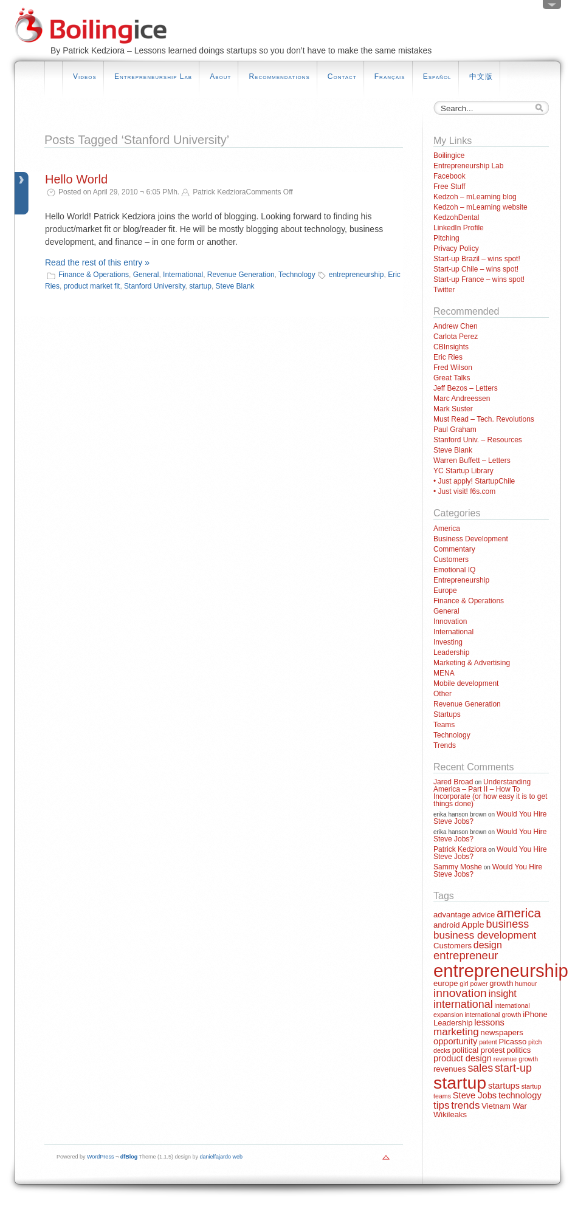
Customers (451, 559)
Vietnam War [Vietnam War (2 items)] (504, 1106)
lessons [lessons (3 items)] (489, 1022)
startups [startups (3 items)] (504, 1085)
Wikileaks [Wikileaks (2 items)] (450, 1114)
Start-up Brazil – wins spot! (476, 259)
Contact (342, 76)
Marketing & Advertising (471, 663)
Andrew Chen (455, 326)
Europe (445, 590)
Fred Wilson (452, 367)
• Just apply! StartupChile (474, 481)
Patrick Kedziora (459, 849)
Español (437, 76)
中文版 (481, 76)
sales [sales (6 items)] (480, 1068)
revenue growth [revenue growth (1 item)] (516, 1059)
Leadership (451, 652)
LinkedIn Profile (458, 228)
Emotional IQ (454, 570)
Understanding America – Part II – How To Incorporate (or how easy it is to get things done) (490, 793)
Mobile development (465, 683)
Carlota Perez (455, 336)
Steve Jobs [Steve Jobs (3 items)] (475, 1095)
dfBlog (129, 1157)
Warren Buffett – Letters (472, 460)
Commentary (454, 549)
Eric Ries (448, 357)
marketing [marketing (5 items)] (456, 1032)
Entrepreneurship (461, 580)
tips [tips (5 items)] (441, 1105)
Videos (85, 76)
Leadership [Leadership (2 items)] (452, 1022)
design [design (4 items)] (487, 945)
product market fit (92, 286)
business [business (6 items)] (507, 924)
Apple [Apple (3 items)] (472, 924)
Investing (448, 642)
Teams (444, 725)
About (220, 76)
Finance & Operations (93, 274)
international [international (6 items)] (463, 1004)
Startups (447, 714)
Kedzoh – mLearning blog (475, 197)
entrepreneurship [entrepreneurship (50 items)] (500, 970)
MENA (444, 673)
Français (389, 76)
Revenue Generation (241, 274)
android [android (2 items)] (446, 924)
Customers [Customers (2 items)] (452, 945)
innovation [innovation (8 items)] (460, 993)
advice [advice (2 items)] (483, 914)
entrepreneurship (356, 274)
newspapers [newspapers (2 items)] (502, 1032)
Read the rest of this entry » (97, 262)
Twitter (444, 290)
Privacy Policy (456, 248)
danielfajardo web (221, 1157)
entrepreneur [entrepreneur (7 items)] (465, 955)
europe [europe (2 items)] (445, 983)
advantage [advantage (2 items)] (451, 914)
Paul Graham (455, 429)
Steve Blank (235, 286)
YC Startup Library (463, 471)
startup (200, 286)
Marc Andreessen (461, 398)
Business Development (470, 539)
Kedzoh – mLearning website (480, 207)
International (183, 274)
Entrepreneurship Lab (153, 76)
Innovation (450, 621)
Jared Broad (453, 782)
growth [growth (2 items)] (501, 983)
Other (442, 694)
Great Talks (451, 378)
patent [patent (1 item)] (488, 1042)
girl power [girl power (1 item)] (473, 983)
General (146, 274)
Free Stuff (449, 186)
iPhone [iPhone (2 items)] (535, 1014)
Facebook (449, 176)
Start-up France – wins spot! (479, 279)
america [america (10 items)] (519, 913)
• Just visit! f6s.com (464, 491)
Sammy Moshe (457, 867)
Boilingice (448, 155)
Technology (296, 274)
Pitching (446, 238)
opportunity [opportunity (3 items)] (455, 1041)
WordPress (100, 1157)
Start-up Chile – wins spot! (475, 269)
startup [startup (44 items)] (459, 1082)
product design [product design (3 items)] (462, 1058)
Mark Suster (453, 409)
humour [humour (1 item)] (526, 983)
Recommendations (279, 76)
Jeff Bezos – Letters (465, 388)
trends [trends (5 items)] (465, 1105)
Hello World (76, 179)
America (446, 528)
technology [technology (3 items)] (520, 1095)
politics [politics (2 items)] (518, 1050)
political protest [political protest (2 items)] (478, 1050)
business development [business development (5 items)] (484, 935)
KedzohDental (456, 217)
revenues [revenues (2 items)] (449, 1068)
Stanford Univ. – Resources (477, 440)
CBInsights (451, 347)
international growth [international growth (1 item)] (492, 1014)
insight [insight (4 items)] (503, 993)
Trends (444, 745)
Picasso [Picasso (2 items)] (513, 1041)
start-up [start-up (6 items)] (513, 1068)
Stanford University (154, 286)
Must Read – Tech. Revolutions (483, 419)
